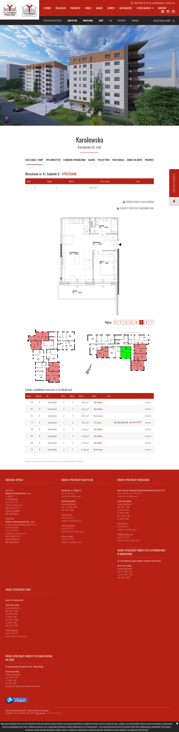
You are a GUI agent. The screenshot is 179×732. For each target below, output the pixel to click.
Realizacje (61, 8)
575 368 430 (13, 633)
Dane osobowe (40, 713)
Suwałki (135, 20)
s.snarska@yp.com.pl (74, 520)
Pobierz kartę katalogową (138, 202)
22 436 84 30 (169, 2)
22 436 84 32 (136, 493)
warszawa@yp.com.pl (18, 533)
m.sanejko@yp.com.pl (74, 542)
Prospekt (149, 160)
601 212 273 (124, 526)
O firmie (47, 8)
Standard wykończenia (74, 160)
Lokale (88, 8)
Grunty (111, 8)
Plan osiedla (118, 160)
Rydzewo (122, 20)
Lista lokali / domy (34, 160)
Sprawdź (148, 402)
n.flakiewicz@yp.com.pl (19, 636)
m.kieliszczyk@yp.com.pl (131, 540)
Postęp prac (104, 160)
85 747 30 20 (69, 517)
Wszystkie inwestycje (52, 20)
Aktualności (125, 8)
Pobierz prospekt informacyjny (135, 208)
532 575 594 (124, 537)
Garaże (99, 8)
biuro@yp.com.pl (16, 504)
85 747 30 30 (148, 2)
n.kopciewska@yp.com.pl (75, 531)
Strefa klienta (143, 8)
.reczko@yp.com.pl (130, 529)
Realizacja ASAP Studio (54, 713)
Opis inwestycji (53, 160)
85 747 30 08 (69, 539)
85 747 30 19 (68, 528)
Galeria (91, 160)
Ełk (110, 20)
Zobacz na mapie (134, 160)
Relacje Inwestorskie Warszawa (38, 710)
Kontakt (162, 8)
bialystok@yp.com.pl (74, 496)
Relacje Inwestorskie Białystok (16, 710)
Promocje (75, 8)
